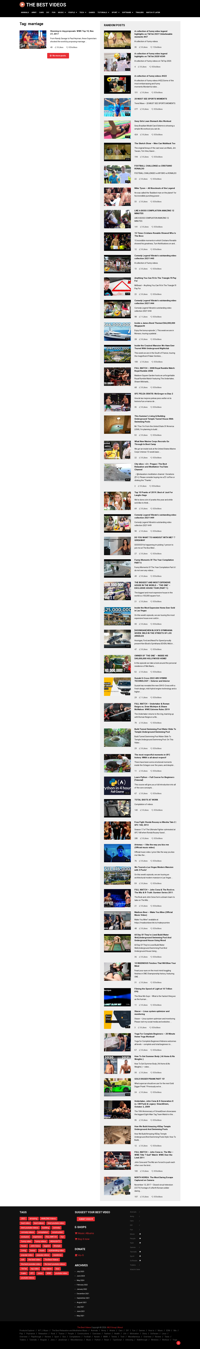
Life (124, 1334)
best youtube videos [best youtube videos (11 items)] (29, 1228)
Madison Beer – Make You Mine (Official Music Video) (153, 913)
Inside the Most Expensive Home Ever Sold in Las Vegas (154, 609)
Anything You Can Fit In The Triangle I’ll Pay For (155, 279)
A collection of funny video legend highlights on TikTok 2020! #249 (150, 55)
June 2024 (81, 1276)
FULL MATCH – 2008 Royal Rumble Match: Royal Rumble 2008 (154, 369)
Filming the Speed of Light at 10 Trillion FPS (153, 990)
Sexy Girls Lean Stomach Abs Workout (152, 121)
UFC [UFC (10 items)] (32, 1273)
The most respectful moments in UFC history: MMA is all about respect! (152, 756)
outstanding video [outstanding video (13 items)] (56, 1250)
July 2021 (80, 1307)
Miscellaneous (134, 1337)
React (106, 1340)
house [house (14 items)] (23, 1246)
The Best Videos (43, 5)
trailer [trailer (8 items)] (23, 1273)
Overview (23, 1337)
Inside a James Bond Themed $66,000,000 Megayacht (154, 324)
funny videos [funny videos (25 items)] (40, 1241)
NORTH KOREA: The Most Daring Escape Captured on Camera (153, 1178)
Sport (114, 12)
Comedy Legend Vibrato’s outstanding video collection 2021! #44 (155, 302)
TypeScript (117, 1340)
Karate (97, 1337)
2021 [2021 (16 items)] (23, 1218)
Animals (25, 12)
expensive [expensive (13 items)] (37, 1237)
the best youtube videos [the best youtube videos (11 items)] (55, 1264)
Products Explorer (27, 1330)
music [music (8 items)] (42, 1250)
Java (52, 1340)
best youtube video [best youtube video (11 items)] (56, 1223)
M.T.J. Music (43, 1330)
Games (92, 12)
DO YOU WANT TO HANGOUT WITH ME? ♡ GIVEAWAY (154, 538)
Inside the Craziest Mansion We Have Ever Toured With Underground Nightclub (154, 347)
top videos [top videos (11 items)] (47, 1269)
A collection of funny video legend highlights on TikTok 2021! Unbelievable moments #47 (153, 34)
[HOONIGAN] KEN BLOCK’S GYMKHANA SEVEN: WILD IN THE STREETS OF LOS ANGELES (153, 633)
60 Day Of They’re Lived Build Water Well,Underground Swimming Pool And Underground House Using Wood (152, 938)
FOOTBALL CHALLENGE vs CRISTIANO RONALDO (153, 167)
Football (87, 1337)
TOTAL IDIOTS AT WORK (146, 800)
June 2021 (81, 1311)
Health (117, 1334)
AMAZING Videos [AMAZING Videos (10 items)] (48, 1218)
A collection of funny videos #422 (150, 76)
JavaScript (62, 1340)
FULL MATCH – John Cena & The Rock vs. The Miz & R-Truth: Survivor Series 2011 (154, 891)
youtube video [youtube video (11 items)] (61, 1273)
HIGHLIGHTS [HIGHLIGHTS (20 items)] (55, 1241)
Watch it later (153, 12)
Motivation (134, 1334)
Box (64, 1337)
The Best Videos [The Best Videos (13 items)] (51, 1260)
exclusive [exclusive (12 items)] (25, 1237)
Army (34, 12)
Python (98, 1340)
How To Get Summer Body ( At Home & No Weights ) (154, 1057)
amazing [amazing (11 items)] (33, 1218)
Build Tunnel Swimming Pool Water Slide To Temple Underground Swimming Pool (155, 730)
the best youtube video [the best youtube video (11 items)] (30, 1264)
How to (151, 1330)
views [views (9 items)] (40, 1273)
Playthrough (36, 1337)
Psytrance (30, 1334)
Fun (53, 12)
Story (144, 1334)
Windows (155, 1340)
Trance (61, 1334)
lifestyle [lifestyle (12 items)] (57, 1246)
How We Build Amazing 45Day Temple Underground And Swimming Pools (152, 1127)
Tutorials (102, 12)
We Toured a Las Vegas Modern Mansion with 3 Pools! (153, 868)
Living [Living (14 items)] (23, 1250)
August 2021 (82, 1302)
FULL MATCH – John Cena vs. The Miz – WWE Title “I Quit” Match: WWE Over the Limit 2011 (153, 1155)
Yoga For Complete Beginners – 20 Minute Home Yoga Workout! (154, 1035)
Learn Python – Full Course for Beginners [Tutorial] (154, 778)
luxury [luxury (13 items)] (32, 1250)
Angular (43, 1340)
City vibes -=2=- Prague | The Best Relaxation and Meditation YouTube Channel (151, 467)
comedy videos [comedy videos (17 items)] (27, 1232)
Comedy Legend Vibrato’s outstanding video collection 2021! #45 (155, 257)
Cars (41, 12)
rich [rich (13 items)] (22, 1260)
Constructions (83, 1334)
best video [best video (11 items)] (25, 1223)
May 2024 (80, 1280)
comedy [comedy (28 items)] (56, 1228)
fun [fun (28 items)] (62, 1237)
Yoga (175, 1340)
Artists (112, 1330)
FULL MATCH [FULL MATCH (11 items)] (51, 1237)
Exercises (97, 1334)
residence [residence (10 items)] (57, 1255)
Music (61, 12)
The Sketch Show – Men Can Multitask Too (154, 143)
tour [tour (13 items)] (57, 1269)
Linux (164, 1334)
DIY (47, 12)
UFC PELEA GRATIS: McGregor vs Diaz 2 (153, 394)
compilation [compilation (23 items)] (43, 1232)
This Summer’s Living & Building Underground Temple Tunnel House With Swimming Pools (153, 419)
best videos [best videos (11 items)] (39, 1223)
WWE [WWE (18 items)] (49, 1273)
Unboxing (129, 1340)
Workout (165, 1340)
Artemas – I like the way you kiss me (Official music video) (151, 846)
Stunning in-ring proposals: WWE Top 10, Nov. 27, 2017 (72, 32)
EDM (168, 1330)
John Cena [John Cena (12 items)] (35, 1246)
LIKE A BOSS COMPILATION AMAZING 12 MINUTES (154, 212)
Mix (175, 1330)
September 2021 (83, 1298)
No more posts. (58, 56)
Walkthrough (142, 1340)
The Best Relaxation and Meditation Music (69, 1330)
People (71, 12)
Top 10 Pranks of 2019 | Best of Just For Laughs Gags (153, 493)
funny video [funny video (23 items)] (26, 1241)
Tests (167, 1337)
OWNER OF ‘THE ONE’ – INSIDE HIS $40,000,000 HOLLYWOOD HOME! (151, 657)
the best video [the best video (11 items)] (34, 1260)
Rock (53, 1334)
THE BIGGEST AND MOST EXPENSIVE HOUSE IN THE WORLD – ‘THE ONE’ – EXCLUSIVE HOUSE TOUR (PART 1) (152, 585)
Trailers (140, 12)
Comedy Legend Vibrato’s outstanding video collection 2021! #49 (155, 516)
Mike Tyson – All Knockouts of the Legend (154, 188)
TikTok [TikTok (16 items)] (24, 1269)
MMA (105, 1337)
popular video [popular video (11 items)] (27, 1255)
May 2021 (80, 1316)
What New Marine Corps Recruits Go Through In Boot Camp (151, 442)
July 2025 (80, 1271)
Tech (81, 12)
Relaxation (42, 1334)
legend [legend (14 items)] (47, 1246)
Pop (21, 1334)
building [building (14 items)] (45, 1228)
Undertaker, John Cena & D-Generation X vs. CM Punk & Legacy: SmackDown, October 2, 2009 (153, 1104)
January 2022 (82, 1289)
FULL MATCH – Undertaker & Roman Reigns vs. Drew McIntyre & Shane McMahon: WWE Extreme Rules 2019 (152, 707)
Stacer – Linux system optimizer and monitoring (151, 1012)
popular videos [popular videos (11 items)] (43, 1255)
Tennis (114, 1337)
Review (48, 1337)
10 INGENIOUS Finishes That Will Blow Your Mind (155, 964)
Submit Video (86, 1219)
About (120, 1327)
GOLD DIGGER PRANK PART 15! (149, 1079)
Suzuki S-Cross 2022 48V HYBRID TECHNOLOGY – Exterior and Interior (152, 679)
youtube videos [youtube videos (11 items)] (27, 1278)
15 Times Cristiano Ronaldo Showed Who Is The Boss (155, 234)
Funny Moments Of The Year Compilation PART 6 (154, 561)
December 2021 (83, 1294)
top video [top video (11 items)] (35, 1269)
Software (126, 12)
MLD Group (111, 1327)
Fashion (107, 1334)
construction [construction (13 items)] (57, 1232)
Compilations (74, 1337)
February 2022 (82, 1285)
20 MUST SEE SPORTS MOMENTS (150, 99)
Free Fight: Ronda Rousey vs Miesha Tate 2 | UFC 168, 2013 (155, 823)
